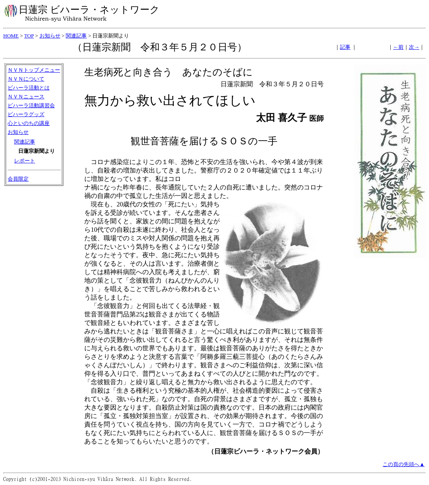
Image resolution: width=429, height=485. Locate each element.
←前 (398, 47)
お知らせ (50, 36)
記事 (345, 47)
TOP (29, 36)
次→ (414, 47)
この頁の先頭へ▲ (404, 464)
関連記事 (76, 36)
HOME (11, 36)
